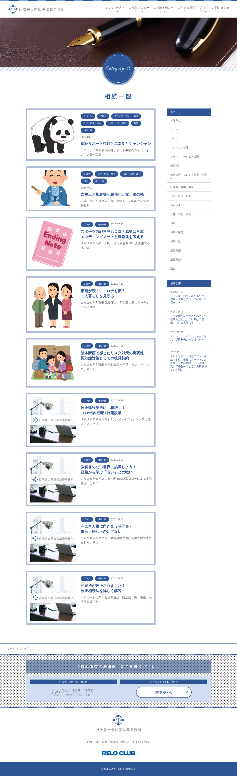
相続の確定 (176, 232)
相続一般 (175, 241)
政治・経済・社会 (180, 196)
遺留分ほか (176, 259)
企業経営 (175, 165)
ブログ (174, 138)
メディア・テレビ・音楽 (184, 156)
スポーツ (175, 129)
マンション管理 (179, 147)
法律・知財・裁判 (180, 214)
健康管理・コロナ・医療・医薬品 (188, 176)
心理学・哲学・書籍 (182, 187)
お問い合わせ (164, 692)
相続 (173, 223)
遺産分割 (175, 250)
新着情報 (175, 205)
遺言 (173, 268)
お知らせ (175, 120)
